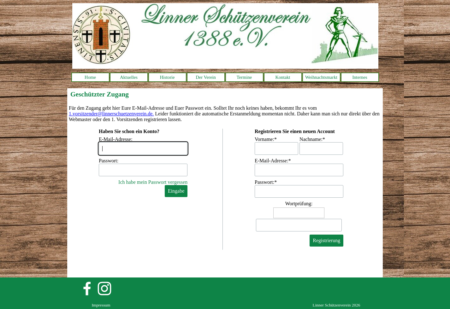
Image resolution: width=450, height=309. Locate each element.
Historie (167, 77)
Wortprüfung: (299, 203)
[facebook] (87, 288)
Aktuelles (129, 77)
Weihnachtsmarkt (321, 77)
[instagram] (104, 288)
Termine (244, 77)
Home (90, 77)
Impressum (101, 305)
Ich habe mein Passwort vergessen (152, 182)
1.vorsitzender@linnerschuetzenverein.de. (111, 113)
